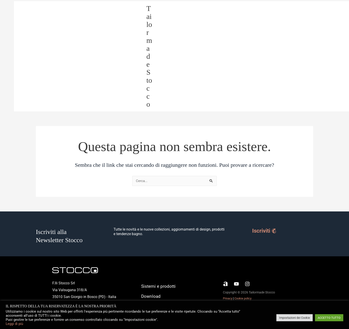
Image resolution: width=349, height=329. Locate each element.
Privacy (228, 299)
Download (329, 56)
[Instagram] (247, 284)
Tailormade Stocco (155, 56)
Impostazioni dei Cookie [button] (294, 317)
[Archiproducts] (225, 284)
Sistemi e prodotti (273, 56)
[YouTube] (236, 284)
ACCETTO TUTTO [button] (329, 317)
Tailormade (304, 56)
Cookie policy (244, 299)
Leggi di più (14, 324)
